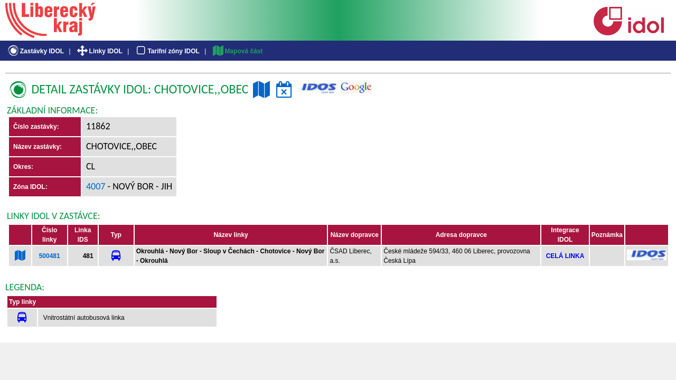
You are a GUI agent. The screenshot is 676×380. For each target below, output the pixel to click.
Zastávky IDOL (35, 51)
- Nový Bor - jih (139, 186)
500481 (49, 256)
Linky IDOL (99, 51)
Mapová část (237, 51)
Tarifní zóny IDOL (167, 51)
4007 (96, 186)
